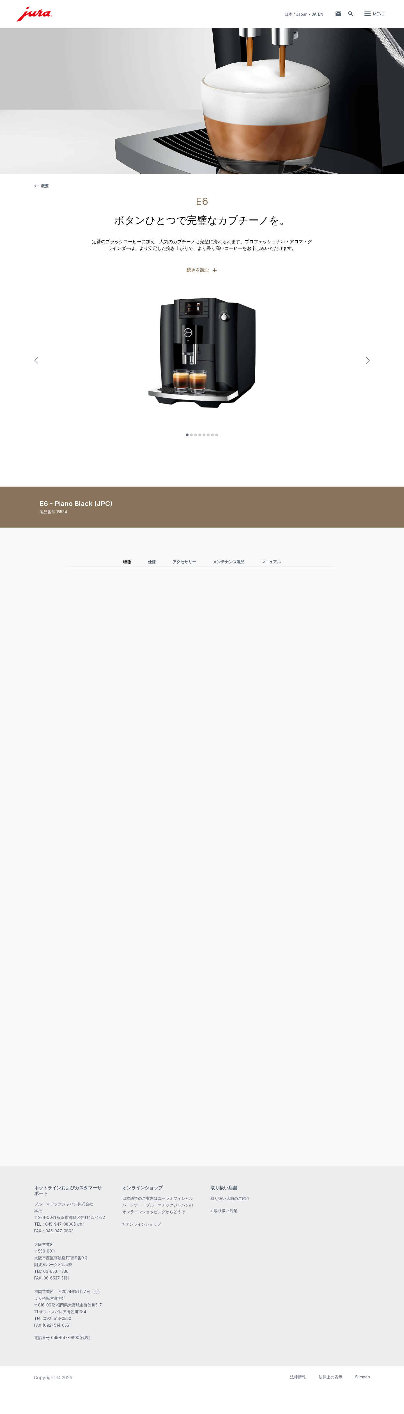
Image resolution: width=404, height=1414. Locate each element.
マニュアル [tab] (271, 561)
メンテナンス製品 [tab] (228, 561)
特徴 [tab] (127, 561)
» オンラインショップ (141, 1249)
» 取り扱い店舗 (223, 1235)
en (320, 14)
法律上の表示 (330, 1402)
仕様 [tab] (152, 561)
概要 (41, 185)
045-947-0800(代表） (72, 1362)
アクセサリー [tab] (184, 561)
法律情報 (298, 1402)
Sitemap (362, 1402)
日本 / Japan (295, 14)
